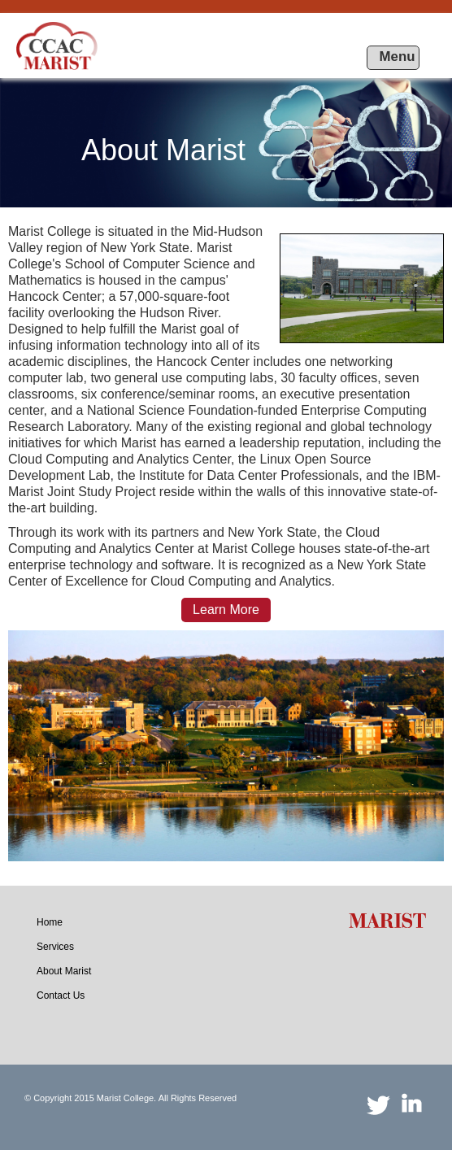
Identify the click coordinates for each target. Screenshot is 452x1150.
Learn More (226, 609)
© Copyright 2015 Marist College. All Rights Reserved (130, 1098)
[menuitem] (50, 922)
